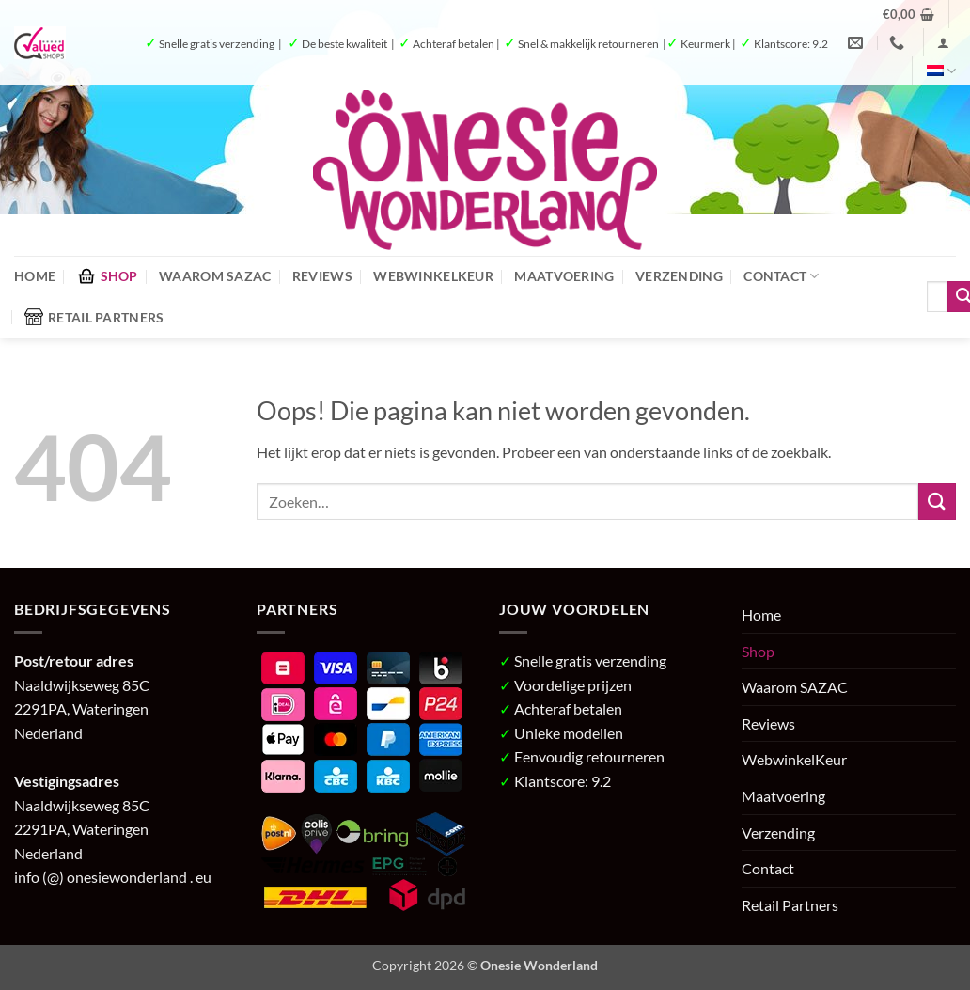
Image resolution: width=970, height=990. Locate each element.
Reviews (322, 276)
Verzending (679, 276)
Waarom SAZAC (215, 276)
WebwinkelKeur (433, 276)
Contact (781, 276)
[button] (908, 14)
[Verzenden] (937, 501)
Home (34, 276)
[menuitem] (941, 71)
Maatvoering (564, 276)
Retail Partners (94, 316)
